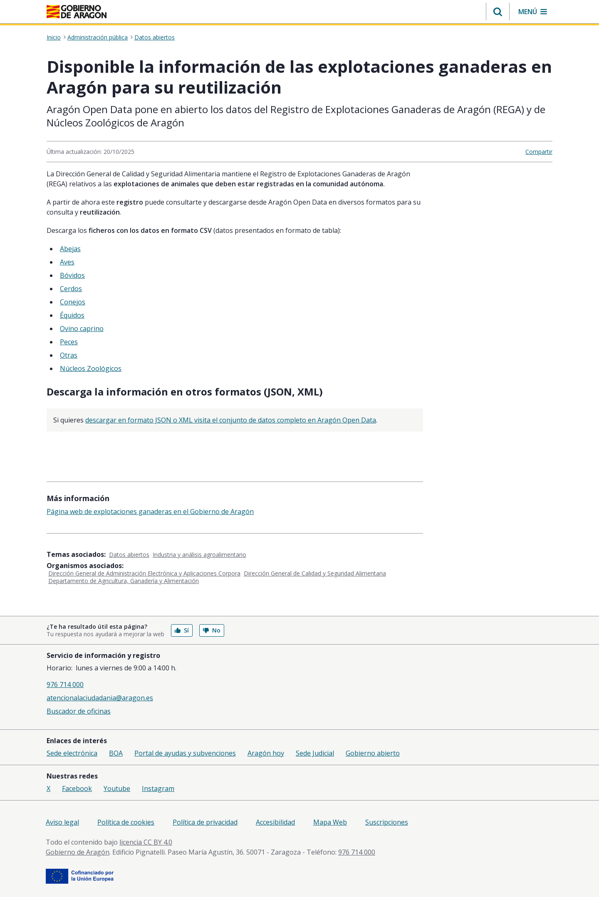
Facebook (77, 788)
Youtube (117, 788)
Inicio (54, 37)
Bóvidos (72, 275)
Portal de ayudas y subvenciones (185, 753)
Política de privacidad (205, 822)
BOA (116, 753)
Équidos (72, 315)
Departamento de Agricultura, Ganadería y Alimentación (123, 581)
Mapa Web (330, 822)
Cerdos (71, 288)
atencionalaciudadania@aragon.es (100, 697)
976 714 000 (65, 684)
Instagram (158, 788)
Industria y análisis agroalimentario (199, 554)
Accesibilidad (275, 822)
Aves (67, 262)
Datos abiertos (154, 37)
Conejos (72, 301)
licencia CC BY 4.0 (145, 842)
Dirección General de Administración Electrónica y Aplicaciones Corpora (144, 573)
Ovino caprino (82, 328)
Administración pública (97, 37)
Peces (69, 341)
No (211, 630)
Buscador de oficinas (79, 711)
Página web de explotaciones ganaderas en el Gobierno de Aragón (150, 511)
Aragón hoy (266, 753)
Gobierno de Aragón (77, 852)
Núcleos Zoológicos (90, 368)
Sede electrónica (72, 753)
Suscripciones (386, 822)
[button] (498, 11)
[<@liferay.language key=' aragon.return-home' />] (76, 11)
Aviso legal (62, 822)
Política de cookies (125, 822)
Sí (182, 630)
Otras (68, 355)
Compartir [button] (538, 152)
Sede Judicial (315, 753)
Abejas (70, 248)
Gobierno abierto (373, 753)
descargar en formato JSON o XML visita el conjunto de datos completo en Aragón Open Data (230, 420)
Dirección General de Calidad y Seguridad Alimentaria (315, 573)
